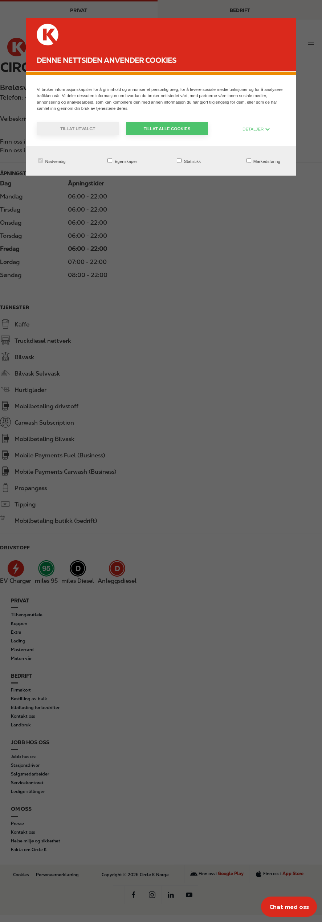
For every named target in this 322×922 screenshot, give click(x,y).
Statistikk (189, 161)
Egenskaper (122, 161)
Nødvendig (51, 161)
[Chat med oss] (289, 907)
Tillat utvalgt (77, 128)
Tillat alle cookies (167, 128)
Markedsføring (263, 161)
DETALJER (256, 129)
